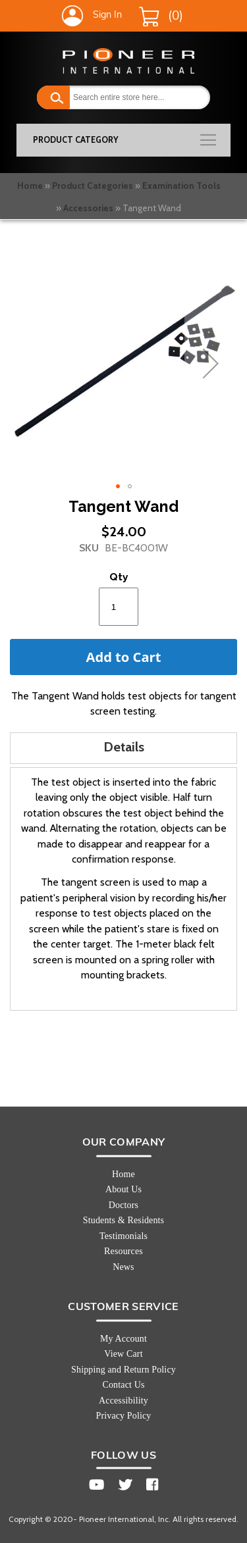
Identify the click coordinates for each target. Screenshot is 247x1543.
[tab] (123, 748)
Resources (123, 1251)
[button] (210, 362)
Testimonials (123, 1236)
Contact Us (123, 1385)
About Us (123, 1189)
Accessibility (123, 1400)
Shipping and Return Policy (123, 1370)
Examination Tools (181, 185)
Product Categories (92, 185)
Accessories (88, 208)
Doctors (123, 1205)
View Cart (123, 1354)
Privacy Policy (123, 1416)
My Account (123, 1339)
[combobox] (123, 97)
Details (123, 747)
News (123, 1267)
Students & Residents (123, 1220)
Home (30, 185)
